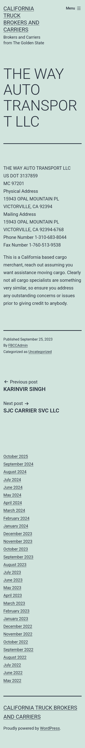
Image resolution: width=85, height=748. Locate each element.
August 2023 (15, 564)
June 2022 (12, 672)
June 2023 (12, 580)
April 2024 (12, 502)
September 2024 (18, 464)
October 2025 (15, 456)
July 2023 (12, 572)
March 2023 (14, 603)
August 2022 (15, 657)
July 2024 (12, 479)
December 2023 (17, 533)
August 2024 (15, 471)
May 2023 (12, 587)
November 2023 (17, 541)
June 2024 (12, 487)
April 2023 (12, 595)
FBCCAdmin (18, 345)
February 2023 (16, 611)
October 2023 (15, 549)
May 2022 (12, 680)
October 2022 (15, 642)
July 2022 (12, 665)
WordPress (50, 728)
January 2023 (15, 618)
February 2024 (16, 518)
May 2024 (12, 495)
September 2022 (18, 649)
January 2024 (15, 526)
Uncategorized (40, 352)
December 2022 (17, 626)
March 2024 (14, 510)
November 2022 (17, 634)
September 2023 (18, 557)
